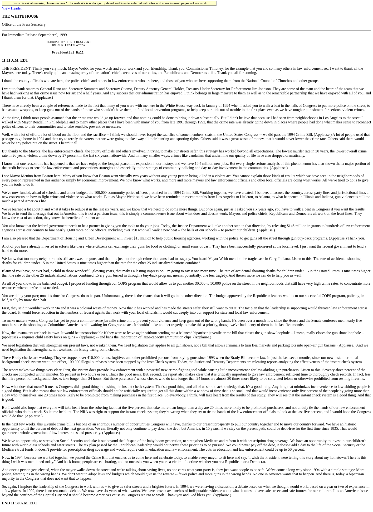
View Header (12, 8)
